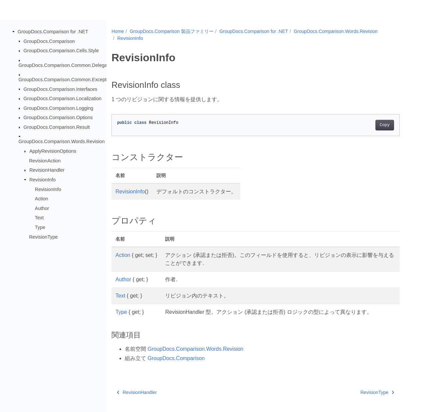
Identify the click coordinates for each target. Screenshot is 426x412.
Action (41, 198)
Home (117, 31)
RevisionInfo (42, 179)
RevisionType (43, 236)
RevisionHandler (47, 170)
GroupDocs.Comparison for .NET (53, 31)
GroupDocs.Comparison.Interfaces (61, 89)
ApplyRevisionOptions (52, 151)
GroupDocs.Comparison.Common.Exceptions (67, 79)
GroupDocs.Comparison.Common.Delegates (66, 65)
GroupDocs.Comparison (49, 41)
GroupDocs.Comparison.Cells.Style (61, 50)
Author (42, 208)
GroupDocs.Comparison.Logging (59, 108)
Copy (384, 125)
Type (40, 227)
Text (39, 217)
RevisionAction (45, 160)
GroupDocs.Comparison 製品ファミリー (172, 31)
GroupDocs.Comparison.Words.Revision (62, 141)
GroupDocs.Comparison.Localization (63, 98)
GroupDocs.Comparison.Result (57, 127)
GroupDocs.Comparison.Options (58, 117)
